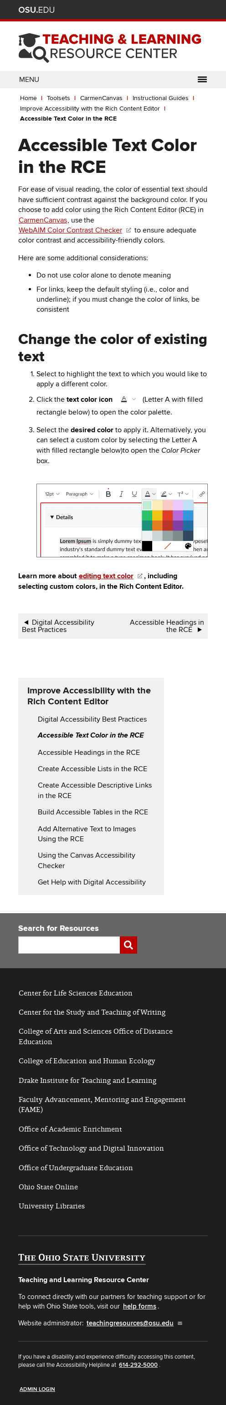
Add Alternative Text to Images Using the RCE (87, 834)
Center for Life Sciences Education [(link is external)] (76, 993)
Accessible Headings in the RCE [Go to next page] (167, 626)
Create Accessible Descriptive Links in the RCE (95, 790)
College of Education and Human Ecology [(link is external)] (87, 1061)
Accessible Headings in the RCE (90, 752)
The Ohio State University (36, 9)
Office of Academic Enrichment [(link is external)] (70, 1129)
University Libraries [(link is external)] (52, 1206)
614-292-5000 (138, 1365)
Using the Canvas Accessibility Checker (86, 860)
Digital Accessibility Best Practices (92, 719)
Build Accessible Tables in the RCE (93, 812)
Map (162, 10)
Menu (113, 79)
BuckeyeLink (148, 10)
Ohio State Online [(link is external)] (48, 1187)
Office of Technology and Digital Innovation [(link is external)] (91, 1148)
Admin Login (37, 1389)
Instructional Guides (161, 98)
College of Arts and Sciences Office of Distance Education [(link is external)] (96, 1036)
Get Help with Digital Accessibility (92, 882)
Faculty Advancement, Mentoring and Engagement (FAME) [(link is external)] (102, 1104)
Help (134, 10)
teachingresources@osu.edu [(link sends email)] (135, 1323)
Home (28, 98)
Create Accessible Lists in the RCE (92, 768)
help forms (139, 1306)
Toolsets (58, 98)
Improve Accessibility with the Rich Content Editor (90, 108)
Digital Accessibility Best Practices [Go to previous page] (58, 626)
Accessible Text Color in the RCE (69, 118)
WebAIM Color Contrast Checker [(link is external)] (75, 230)
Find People (175, 10)
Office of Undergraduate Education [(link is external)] (76, 1168)
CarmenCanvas (101, 98)
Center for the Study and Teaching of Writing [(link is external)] (92, 1012)
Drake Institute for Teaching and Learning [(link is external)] (87, 1080)
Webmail (189, 10)
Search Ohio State (202, 10)
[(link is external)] (111, 576)
